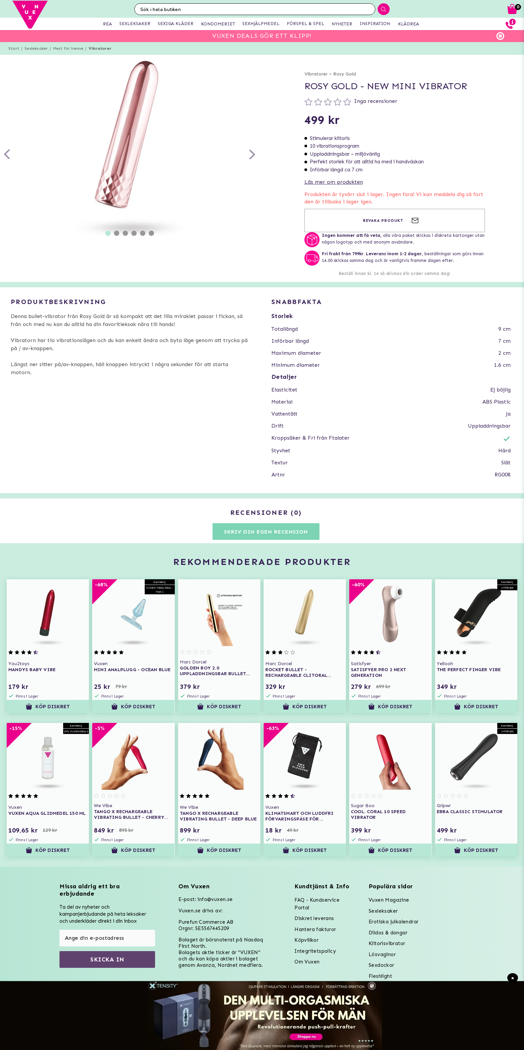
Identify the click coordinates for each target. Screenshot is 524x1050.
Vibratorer (100, 48)
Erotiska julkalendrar (393, 922)
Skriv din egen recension (266, 532)
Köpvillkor (306, 940)
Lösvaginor (382, 954)
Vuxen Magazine (389, 900)
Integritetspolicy (315, 951)
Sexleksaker (36, 48)
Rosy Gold (344, 74)
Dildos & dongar (388, 933)
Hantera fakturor (315, 929)
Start (13, 48)
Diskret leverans (314, 918)
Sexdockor (381, 965)
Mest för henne (68, 48)
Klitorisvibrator (387, 943)
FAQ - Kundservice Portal (317, 904)
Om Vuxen (306, 962)
